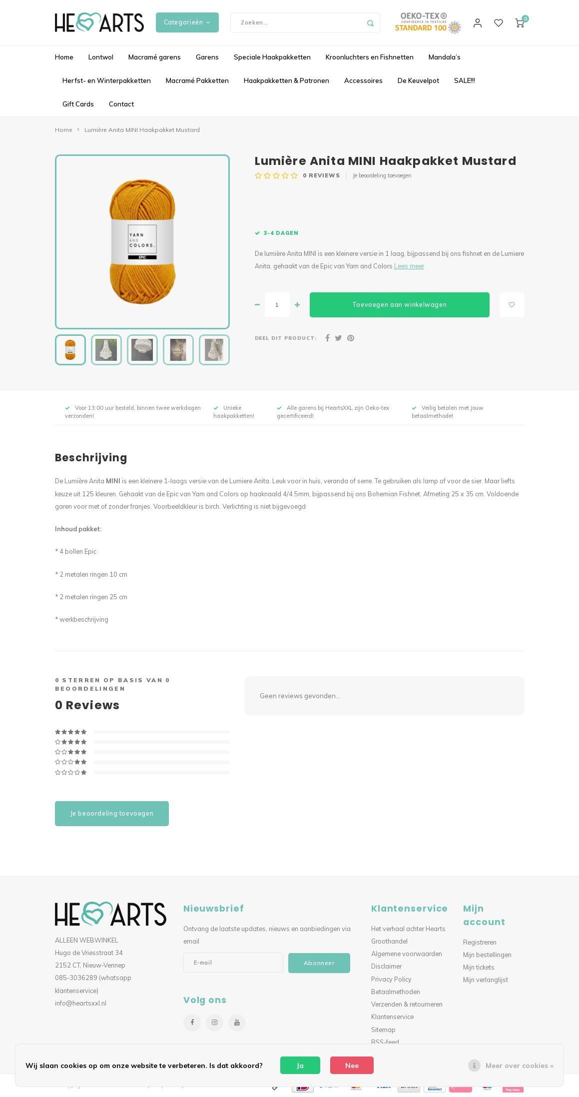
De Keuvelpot (418, 80)
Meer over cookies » (520, 1065)
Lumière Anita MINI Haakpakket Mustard (142, 129)
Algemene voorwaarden (406, 954)
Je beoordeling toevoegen (382, 175)
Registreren (480, 942)
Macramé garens (154, 57)
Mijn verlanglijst (485, 980)
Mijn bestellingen (487, 955)
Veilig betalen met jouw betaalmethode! (448, 411)
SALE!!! (464, 80)
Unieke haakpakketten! (233, 411)
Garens (207, 57)
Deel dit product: (286, 338)
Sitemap (383, 1030)
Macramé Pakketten (197, 80)
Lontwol (100, 57)
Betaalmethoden (395, 992)
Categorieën (187, 22)
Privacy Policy (391, 979)
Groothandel (389, 941)
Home (64, 57)
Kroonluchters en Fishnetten (370, 57)
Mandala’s (445, 57)
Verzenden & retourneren (407, 1004)
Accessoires (363, 80)
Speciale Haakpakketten (272, 57)
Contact (121, 104)
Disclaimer (386, 966)
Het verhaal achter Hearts (408, 929)
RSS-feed (385, 1042)
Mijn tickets (479, 967)
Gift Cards (78, 104)
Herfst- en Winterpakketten (106, 80)
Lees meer (409, 266)
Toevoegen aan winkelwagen (399, 304)
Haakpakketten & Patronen (286, 80)
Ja (300, 1065)
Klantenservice (392, 1017)
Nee (352, 1065)
